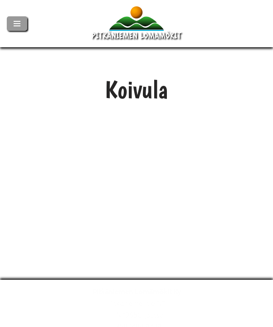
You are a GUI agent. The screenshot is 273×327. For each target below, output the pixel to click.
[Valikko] (17, 23)
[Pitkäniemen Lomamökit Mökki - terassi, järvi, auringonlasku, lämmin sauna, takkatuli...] (136, 23)
